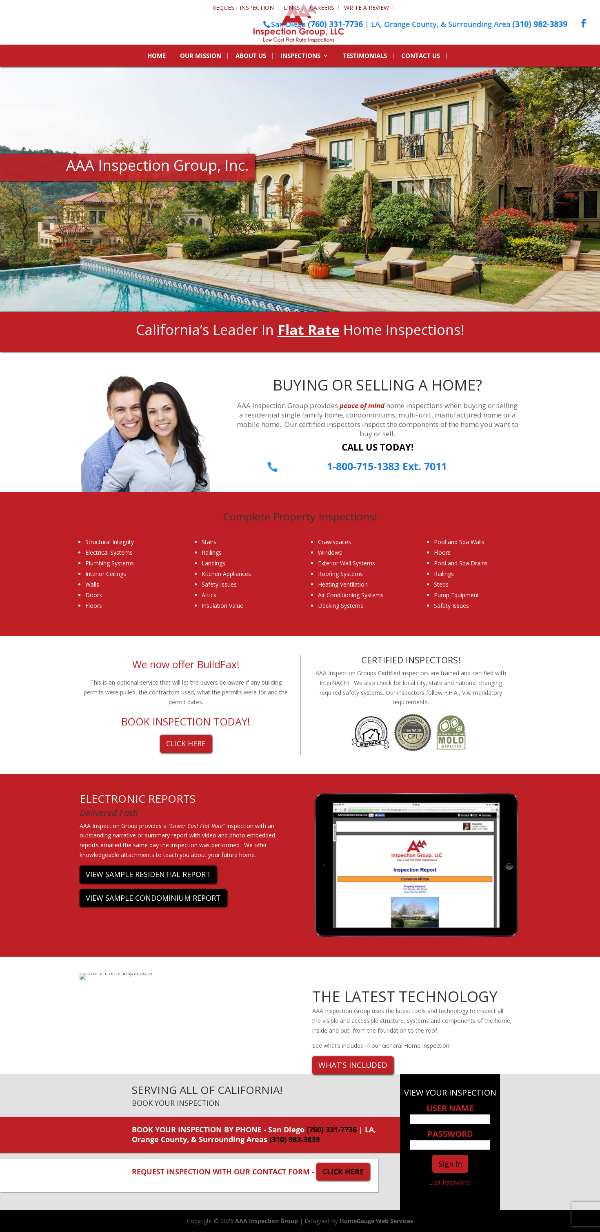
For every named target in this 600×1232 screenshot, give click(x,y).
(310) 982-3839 (539, 23)
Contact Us (420, 56)
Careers (322, 7)
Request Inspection (243, 7)
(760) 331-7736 (335, 23)
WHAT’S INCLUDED (352, 1065)
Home (156, 56)
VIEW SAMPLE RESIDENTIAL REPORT (148, 874)
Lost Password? (450, 1182)
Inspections (300, 56)
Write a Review (366, 7)
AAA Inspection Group (266, 1221)
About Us (251, 56)
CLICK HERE (186, 743)
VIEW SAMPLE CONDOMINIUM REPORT (153, 898)
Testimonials (365, 56)
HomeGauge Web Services (376, 1221)
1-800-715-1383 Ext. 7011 (387, 466)
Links (292, 7)
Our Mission (200, 56)
